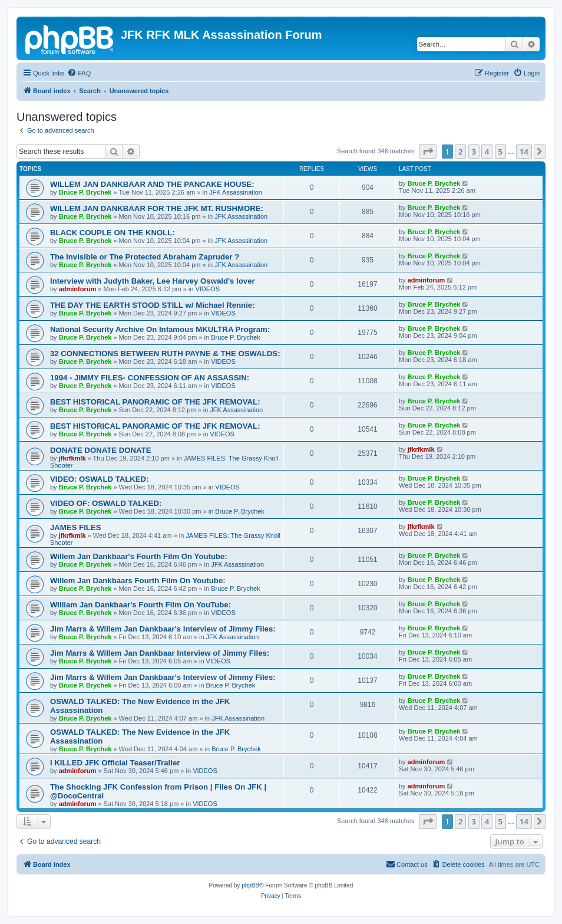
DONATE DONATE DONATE (100, 450)
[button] (428, 151)
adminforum (78, 288)
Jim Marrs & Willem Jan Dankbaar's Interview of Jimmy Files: (163, 628)
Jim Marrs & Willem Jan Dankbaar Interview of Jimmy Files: (159, 653)
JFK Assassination (235, 192)
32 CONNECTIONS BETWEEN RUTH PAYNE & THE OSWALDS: (165, 353)
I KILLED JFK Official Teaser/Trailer (115, 762)
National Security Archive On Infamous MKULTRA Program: (160, 329)
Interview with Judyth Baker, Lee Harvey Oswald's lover (152, 281)
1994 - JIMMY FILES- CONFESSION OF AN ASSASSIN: (149, 377)
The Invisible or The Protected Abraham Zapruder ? (144, 256)
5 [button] (500, 151)
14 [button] (524, 151)
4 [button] (487, 151)
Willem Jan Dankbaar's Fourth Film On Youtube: (138, 556)
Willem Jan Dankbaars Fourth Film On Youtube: (138, 580)
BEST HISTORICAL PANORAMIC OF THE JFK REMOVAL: (155, 401)
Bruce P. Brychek (85, 192)
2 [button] (460, 151)
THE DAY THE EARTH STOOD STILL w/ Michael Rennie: (152, 305)
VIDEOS (207, 288)
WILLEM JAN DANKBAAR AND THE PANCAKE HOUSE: (152, 184)
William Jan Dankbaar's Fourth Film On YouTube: (140, 604)
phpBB (250, 885)
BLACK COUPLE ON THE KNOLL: (112, 232)
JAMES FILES (75, 527)
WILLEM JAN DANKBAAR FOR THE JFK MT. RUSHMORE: (156, 208)
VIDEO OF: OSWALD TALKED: (106, 503)
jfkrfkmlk (72, 458)
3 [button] (474, 151)
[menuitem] (79, 73)
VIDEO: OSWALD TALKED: (99, 479)
